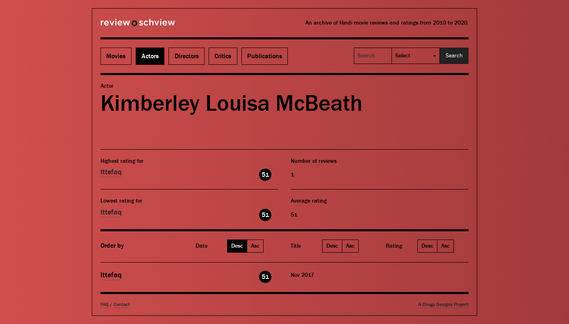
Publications (264, 56)
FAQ (104, 304)
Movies (115, 56)
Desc (237, 246)
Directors (187, 56)
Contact (122, 304)
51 (265, 175)
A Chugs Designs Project (443, 304)
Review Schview (123, 25)
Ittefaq (111, 172)
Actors (150, 56)
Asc (255, 246)
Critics (222, 56)
